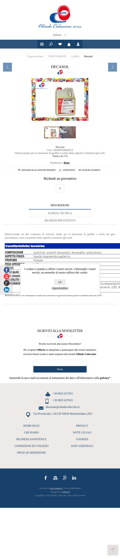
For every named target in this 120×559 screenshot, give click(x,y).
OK (60, 282)
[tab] (60, 206)
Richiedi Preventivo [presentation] (60, 220)
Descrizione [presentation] (60, 205)
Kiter (67, 162)
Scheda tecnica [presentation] (60, 213)
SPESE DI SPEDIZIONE (31, 452)
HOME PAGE (31, 425)
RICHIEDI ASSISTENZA (31, 439)
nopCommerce (56, 488)
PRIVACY (82, 425)
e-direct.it (66, 492)
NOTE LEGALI (82, 432)
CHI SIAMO (31, 432)
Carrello (69, 44)
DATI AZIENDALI (82, 445)
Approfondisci (60, 287)
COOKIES (82, 439)
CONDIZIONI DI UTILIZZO (31, 445)
